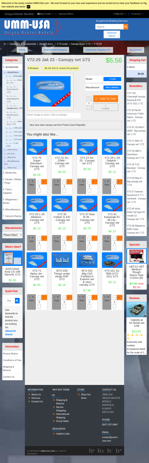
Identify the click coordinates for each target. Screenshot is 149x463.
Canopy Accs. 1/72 (81, 44)
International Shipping (55, 49)
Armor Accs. (11, 149)
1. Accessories (28, 44)
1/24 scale (14, 139)
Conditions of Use (12, 360)
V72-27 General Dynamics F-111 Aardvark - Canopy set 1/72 (136, 196)
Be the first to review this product (61, 68)
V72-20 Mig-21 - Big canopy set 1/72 (135, 181)
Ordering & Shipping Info (98, 49)
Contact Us (8, 376)
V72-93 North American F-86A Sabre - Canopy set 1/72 (135, 115)
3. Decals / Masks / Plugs (12, 181)
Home (22, 49)
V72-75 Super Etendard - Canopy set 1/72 (37, 163)
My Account (136, 49)
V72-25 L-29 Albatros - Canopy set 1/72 (37, 218)
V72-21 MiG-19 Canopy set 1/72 (135, 142)
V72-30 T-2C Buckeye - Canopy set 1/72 (136, 168)
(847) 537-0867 (110, 424)
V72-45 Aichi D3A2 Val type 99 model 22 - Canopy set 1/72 (136, 214)
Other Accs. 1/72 (14, 122)
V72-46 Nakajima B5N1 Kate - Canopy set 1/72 (136, 229)
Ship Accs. (10, 157)
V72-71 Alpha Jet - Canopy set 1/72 (37, 275)
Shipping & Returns (8, 368)
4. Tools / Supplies (8, 191)
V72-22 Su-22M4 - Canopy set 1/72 (62, 162)
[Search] (109, 26)
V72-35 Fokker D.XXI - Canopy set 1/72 (62, 218)
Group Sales (62, 421)
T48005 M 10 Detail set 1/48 (136, 323)
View (31, 183)
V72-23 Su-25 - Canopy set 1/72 (87, 160)
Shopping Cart (137, 60)
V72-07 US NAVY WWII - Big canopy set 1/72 (136, 131)
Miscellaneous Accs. (11, 162)
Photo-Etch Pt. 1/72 (12, 89)
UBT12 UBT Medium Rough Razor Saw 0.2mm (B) (136, 272)
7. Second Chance (12, 216)
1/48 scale (14, 128)
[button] (45, 14)
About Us (36, 394)
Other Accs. (10, 168)
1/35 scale (14, 135)
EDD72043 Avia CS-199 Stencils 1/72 (12, 271)
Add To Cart (106, 98)
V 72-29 (98, 44)
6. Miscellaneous (11, 209)
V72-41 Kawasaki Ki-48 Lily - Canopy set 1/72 (112, 220)
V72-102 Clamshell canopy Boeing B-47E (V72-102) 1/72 (136, 98)
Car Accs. (9, 153)
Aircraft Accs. (46, 44)
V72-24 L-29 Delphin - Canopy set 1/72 (112, 162)
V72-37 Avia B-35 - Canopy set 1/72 (87, 218)
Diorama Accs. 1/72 (13, 115)
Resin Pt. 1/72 (14, 81)
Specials (134, 244)
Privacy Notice (10, 353)
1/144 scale (12, 144)
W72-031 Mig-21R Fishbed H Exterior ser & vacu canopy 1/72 (87, 277)
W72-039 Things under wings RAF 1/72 (62, 275)
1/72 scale (62, 44)
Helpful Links (63, 433)
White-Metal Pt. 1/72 (13, 99)
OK (28, 7)
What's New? (13, 246)
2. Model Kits (9, 172)
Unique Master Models (19, 14)
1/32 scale (14, 132)
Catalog (14, 44)
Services (35, 398)
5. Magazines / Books (10, 201)
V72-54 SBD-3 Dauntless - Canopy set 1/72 (135, 154)
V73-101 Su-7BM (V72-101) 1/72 (112, 273)
